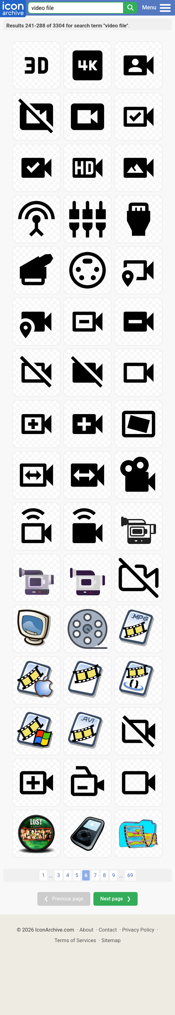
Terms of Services (75, 940)
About (86, 930)
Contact (108, 930)
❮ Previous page (63, 899)
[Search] (130, 8)
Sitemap (111, 940)
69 (130, 875)
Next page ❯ (115, 899)
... (51, 875)
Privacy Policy (138, 930)
